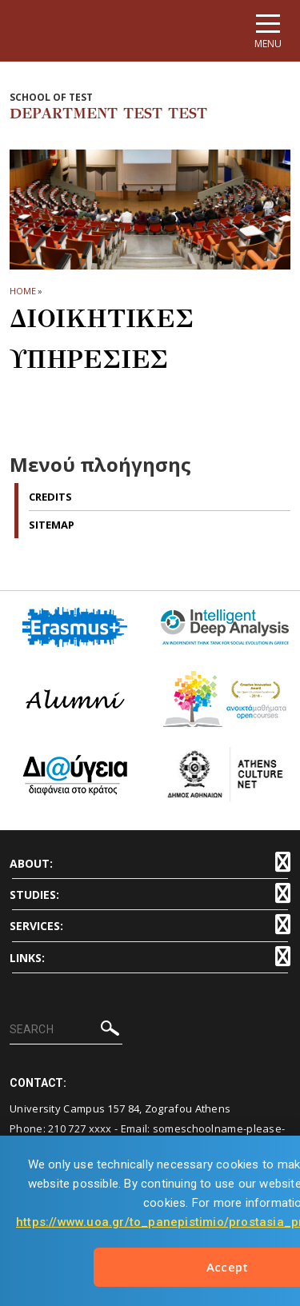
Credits (50, 496)
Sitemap (51, 524)
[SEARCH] (66, 1030)
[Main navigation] (268, 31)
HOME (23, 291)
